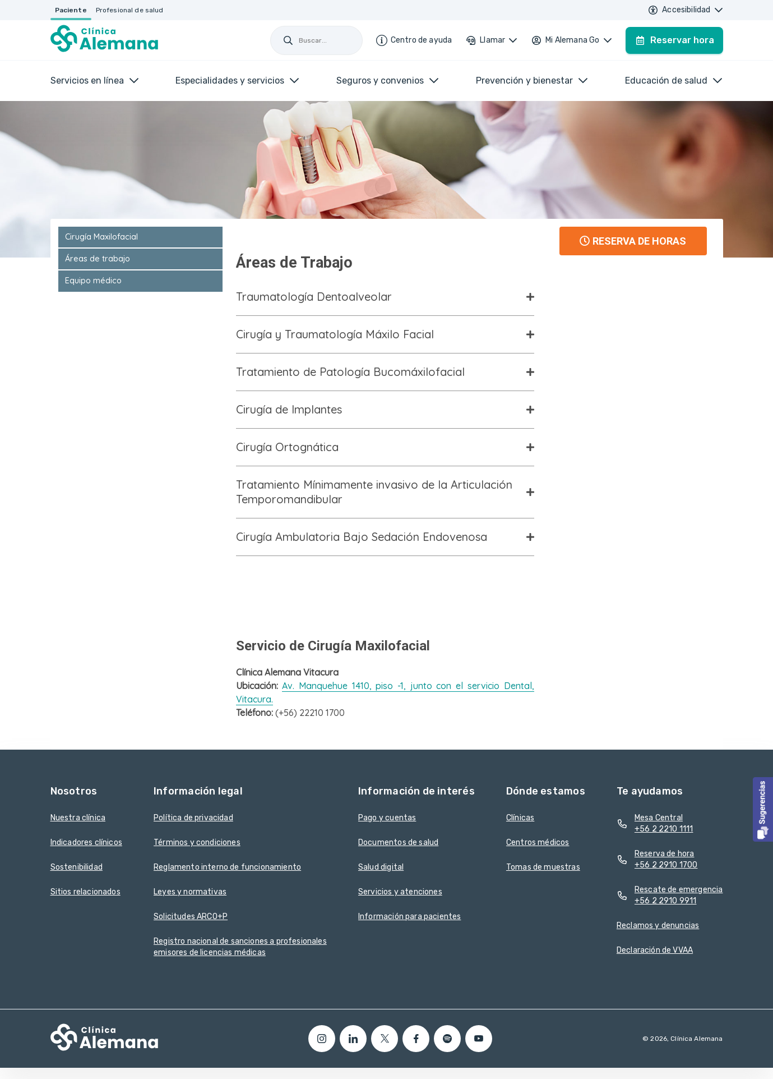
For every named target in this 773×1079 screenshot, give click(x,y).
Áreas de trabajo (97, 259)
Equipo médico (93, 281)
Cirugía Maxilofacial (101, 237)
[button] (763, 809)
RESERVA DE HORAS (633, 241)
